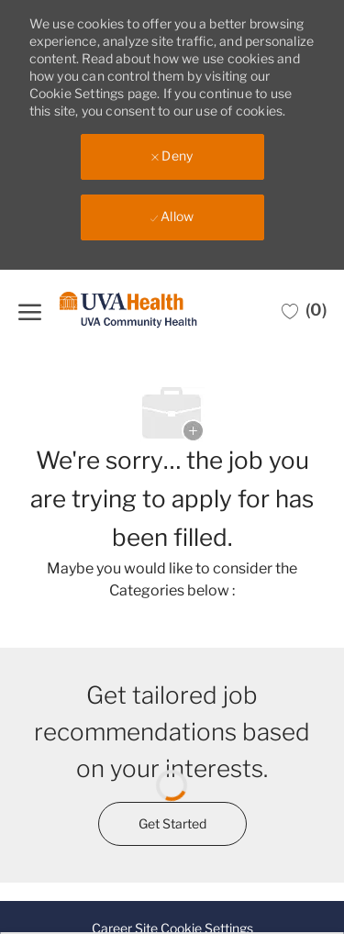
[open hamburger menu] (29, 309)
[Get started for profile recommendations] (172, 824)
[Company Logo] (128, 310)
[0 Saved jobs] (304, 310)
